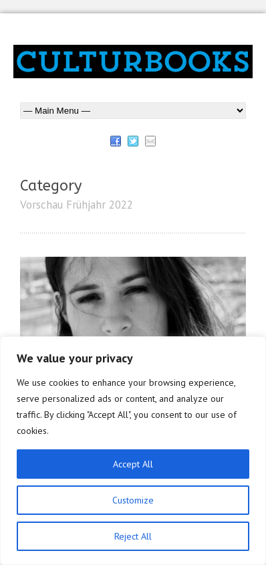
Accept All (133, 464)
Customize (133, 500)
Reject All (133, 536)
